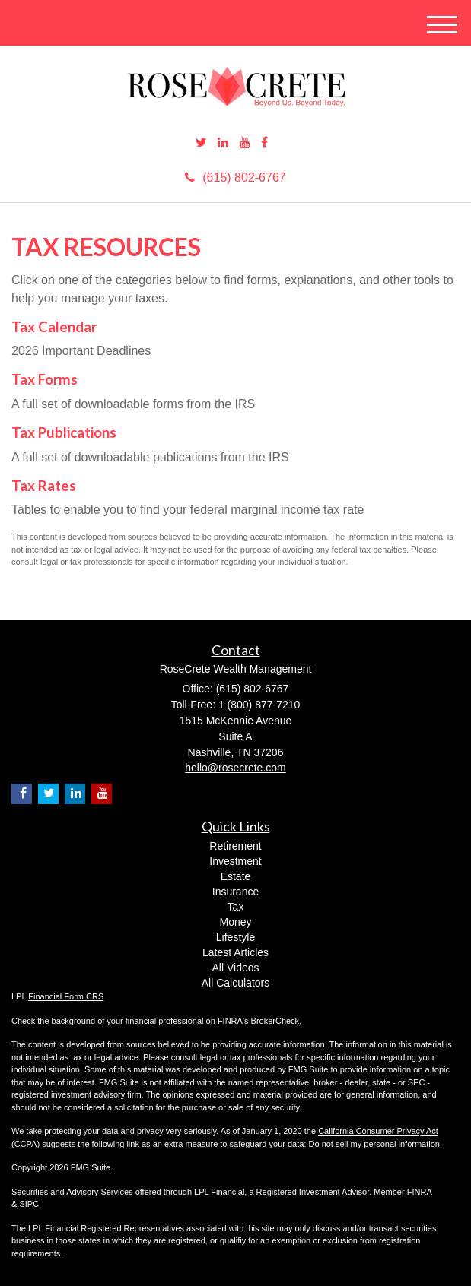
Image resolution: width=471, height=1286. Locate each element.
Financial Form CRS (65, 996)
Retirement (235, 846)
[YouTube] (245, 143)
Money (235, 922)
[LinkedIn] (223, 143)
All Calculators (235, 983)
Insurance (235, 891)
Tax (236, 907)
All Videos (235, 967)
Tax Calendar (54, 326)
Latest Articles (235, 952)
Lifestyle (235, 937)
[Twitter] (201, 143)
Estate (236, 876)
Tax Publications (63, 432)
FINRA (419, 1191)
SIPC (29, 1203)
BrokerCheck (275, 1020)
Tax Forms (44, 379)
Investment (235, 861)
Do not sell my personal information (374, 1143)
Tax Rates (43, 485)
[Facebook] (264, 143)
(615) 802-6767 (235, 177)
